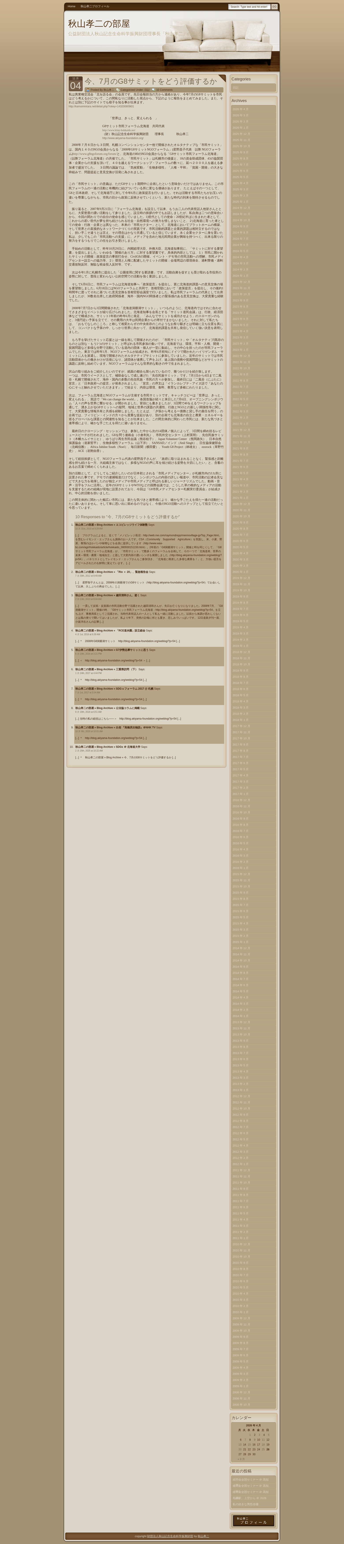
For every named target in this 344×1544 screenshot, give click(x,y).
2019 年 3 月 (241, 633)
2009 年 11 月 (241, 1324)
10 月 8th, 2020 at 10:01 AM (89, 731)
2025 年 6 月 (241, 171)
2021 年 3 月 (241, 485)
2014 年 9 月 (241, 966)
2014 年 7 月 (241, 979)
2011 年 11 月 (241, 1176)
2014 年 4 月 (241, 997)
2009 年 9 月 (241, 1336)
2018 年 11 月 (241, 658)
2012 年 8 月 (241, 1121)
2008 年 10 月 (241, 1404)
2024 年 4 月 (241, 257)
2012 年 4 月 (241, 1145)
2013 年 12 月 (241, 1022)
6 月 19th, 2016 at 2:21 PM (88, 654)
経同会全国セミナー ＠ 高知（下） (251, 1480)
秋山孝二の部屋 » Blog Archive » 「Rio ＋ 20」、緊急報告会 (112, 571)
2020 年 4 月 (241, 553)
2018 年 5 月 (241, 695)
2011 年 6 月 (241, 1207)
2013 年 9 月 (241, 1040)
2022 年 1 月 (241, 423)
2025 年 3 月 (241, 189)
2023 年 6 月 (241, 319)
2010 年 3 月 (241, 1299)
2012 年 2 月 (241, 1158)
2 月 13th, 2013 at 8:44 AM (88, 599)
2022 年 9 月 (241, 374)
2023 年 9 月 (241, 300)
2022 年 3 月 (241, 411)
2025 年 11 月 (241, 140)
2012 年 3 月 (241, 1151)
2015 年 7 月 (241, 905)
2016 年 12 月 (241, 800)
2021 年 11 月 (241, 436)
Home (72, 6)
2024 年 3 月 (241, 263)
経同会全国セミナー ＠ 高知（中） (251, 1486)
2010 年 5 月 (241, 1287)
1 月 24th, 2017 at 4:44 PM (88, 673)
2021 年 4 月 (241, 479)
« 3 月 (241, 1459)
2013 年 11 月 (241, 1028)
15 (249, 1444)
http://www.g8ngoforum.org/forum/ (95, 154)
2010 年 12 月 (241, 1244)
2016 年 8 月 (241, 824)
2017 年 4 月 (241, 775)
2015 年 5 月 (241, 917)
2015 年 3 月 (241, 929)
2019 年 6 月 (241, 615)
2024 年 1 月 (241, 275)
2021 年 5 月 (241, 473)
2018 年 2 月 (241, 713)
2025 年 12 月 (241, 133)
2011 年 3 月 (241, 1225)
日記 (147, 89)
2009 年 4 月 (241, 1367)
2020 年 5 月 (241, 547)
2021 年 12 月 (241, 430)
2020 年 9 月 (241, 522)
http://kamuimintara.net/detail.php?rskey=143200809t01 (101, 106)
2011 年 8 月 (241, 1195)
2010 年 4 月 (241, 1293)
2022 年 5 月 (241, 399)
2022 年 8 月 (241, 380)
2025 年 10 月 (241, 146)
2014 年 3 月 (241, 1003)
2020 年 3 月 (241, 559)
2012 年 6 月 (241, 1133)
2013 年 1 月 (241, 1090)
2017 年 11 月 (241, 732)
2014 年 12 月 (241, 948)
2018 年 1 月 (241, 720)
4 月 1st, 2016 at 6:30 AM (87, 634)
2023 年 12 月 (241, 282)
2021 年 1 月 (241, 497)
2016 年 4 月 (241, 849)
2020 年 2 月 (241, 565)
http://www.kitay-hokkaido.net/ (119, 130)
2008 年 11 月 (241, 1398)
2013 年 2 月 (241, 1084)
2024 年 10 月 (241, 220)
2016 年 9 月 (241, 818)
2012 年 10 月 (241, 1108)
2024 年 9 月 (241, 226)
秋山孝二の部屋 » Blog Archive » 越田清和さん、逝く (107, 595)
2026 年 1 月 (241, 127)
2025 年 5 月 (241, 177)
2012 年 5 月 (241, 1139)
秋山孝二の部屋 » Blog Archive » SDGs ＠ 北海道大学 (108, 746)
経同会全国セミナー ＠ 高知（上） (251, 1492)
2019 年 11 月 (241, 584)
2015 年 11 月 (241, 880)
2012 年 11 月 (241, 1102)
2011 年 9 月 (241, 1188)
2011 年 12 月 (241, 1170)
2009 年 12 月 (241, 1318)
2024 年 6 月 (241, 245)
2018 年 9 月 (241, 670)
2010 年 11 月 (241, 1250)
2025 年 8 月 (241, 158)
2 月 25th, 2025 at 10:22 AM (89, 751)
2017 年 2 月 (241, 787)
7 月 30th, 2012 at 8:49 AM (88, 576)
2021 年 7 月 (241, 460)
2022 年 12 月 (241, 356)
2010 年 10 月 (241, 1256)
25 (263, 1449)
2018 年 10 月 (241, 664)
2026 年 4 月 (241, 109)
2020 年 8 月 (241, 528)
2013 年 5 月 (241, 1065)
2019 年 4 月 (241, 627)
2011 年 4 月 (241, 1219)
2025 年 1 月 (241, 201)
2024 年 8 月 (241, 232)
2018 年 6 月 (241, 689)
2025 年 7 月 (241, 164)
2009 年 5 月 (241, 1361)
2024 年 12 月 (241, 208)
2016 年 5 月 (241, 843)
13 (239, 1444)
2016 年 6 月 (241, 837)
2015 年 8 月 (241, 898)
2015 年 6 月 (241, 911)
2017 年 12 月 (241, 726)
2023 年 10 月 (241, 294)
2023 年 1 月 (241, 349)
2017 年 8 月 (241, 750)
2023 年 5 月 (241, 325)
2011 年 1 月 (241, 1238)
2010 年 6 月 (241, 1281)
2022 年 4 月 (241, 405)
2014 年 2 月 (241, 1009)
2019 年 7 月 (241, 609)
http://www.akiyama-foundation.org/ (122, 138)
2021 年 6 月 (241, 467)
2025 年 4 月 (241, 183)
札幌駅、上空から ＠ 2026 (249, 1498)
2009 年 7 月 (241, 1349)
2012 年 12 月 (241, 1096)
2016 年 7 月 (241, 831)
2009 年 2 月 (241, 1380)
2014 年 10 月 (241, 960)
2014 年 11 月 (241, 954)
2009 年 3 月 (241, 1373)
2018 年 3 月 (241, 707)
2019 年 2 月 (241, 639)
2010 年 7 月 (241, 1275)
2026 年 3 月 (241, 115)
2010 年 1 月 (241, 1312)
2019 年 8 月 (241, 602)
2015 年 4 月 (241, 923)
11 (263, 1439)
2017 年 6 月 (241, 763)
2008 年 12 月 (241, 1392)
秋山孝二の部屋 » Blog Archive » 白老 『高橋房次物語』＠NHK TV (115, 727)
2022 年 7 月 (241, 386)
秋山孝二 (203, 1536)
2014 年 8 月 (241, 972)
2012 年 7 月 (241, 1127)
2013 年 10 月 (241, 1034)
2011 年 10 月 (241, 1182)
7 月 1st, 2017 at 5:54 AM (87, 692)
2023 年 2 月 (241, 343)
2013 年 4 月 (241, 1071)
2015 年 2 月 (241, 935)
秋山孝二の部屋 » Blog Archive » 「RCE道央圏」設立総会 (110, 630)
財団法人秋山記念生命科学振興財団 (170, 1536)
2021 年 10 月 (241, 442)
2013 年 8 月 (241, 1047)
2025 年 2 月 (241, 195)
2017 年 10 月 (241, 738)
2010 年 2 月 (241, 1306)
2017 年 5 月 (241, 769)
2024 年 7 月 (241, 238)
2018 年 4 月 (241, 701)
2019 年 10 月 (241, 590)
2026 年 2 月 (241, 121)
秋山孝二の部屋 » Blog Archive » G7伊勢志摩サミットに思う (112, 649)
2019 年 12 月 (241, 578)
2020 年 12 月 (241, 504)
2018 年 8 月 (241, 676)
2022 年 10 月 (241, 368)
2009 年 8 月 (241, 1343)
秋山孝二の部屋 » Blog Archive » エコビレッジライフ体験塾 (111, 524)
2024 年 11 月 (241, 214)
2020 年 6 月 (241, 541)
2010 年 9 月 (241, 1262)
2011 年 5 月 (241, 1213)
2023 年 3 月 (241, 337)
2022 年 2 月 (241, 417)
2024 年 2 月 (241, 269)
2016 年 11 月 (241, 806)
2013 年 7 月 (241, 1053)
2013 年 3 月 (241, 1077)
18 (263, 1444)
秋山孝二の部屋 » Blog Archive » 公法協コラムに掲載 (107, 708)
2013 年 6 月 (241, 1059)
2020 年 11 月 (241, 510)
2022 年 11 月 (241, 362)
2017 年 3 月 (241, 781)
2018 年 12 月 (241, 652)
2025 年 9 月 (241, 152)
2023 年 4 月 (241, 331)
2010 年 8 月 (241, 1269)
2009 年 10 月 (241, 1330)
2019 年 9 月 (241, 596)
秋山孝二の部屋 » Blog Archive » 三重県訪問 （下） (106, 669)
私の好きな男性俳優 (245, 1504)
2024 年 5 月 (241, 251)
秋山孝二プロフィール (95, 6)
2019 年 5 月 (241, 621)
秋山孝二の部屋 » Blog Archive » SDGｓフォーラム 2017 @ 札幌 (114, 688)
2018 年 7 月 (241, 683)
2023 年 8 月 (241, 306)
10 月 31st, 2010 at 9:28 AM (89, 528)
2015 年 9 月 (241, 892)
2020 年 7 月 (241, 534)
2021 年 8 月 (241, 454)
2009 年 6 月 (241, 1355)
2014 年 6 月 (241, 985)
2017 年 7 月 (241, 757)
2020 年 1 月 (241, 571)
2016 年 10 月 (241, 812)
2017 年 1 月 (241, 794)
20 (239, 1449)
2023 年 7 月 (241, 312)
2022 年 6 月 (241, 393)
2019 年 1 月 (241, 646)
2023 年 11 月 (241, 288)
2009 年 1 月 (241, 1386)
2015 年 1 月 (241, 942)
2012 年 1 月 (241, 1164)
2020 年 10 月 (241, 516)
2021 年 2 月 (241, 491)
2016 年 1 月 (241, 868)
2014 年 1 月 (241, 1016)
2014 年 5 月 (241, 991)
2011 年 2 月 (241, 1232)
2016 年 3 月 (241, 855)
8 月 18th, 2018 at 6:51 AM (88, 712)
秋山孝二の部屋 (99, 23)
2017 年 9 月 (241, 744)
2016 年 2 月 (241, 861)
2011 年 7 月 (241, 1201)
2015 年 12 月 (241, 874)
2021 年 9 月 (241, 448)
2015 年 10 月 (241, 886)
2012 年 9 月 (241, 1114)
